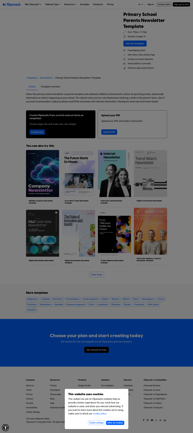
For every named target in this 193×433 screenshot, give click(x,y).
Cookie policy (99, 413)
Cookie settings (96, 423)
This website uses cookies (85, 394)
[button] (5, 427)
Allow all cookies (115, 423)
